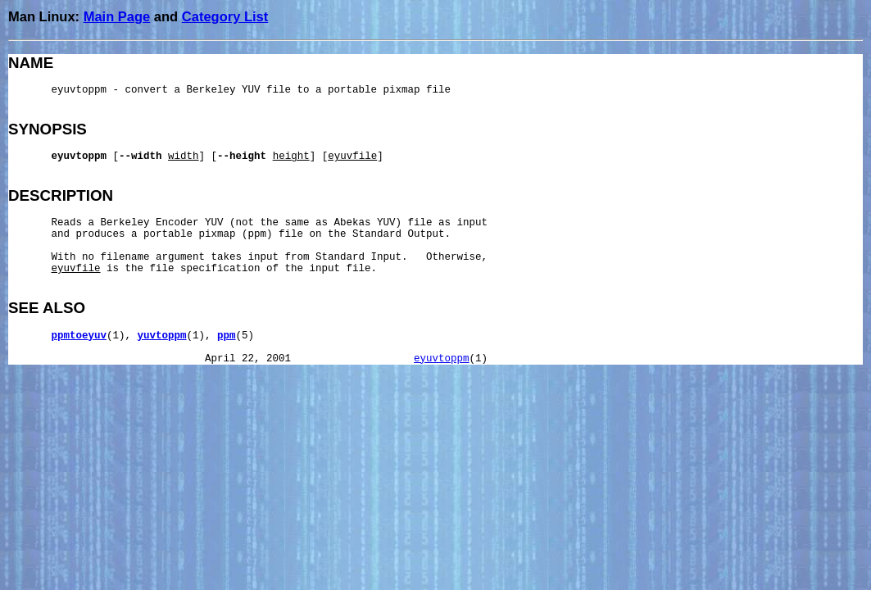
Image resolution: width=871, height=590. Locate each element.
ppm (226, 336)
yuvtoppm (162, 336)
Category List (225, 16)
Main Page (117, 16)
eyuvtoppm (442, 359)
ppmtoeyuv (79, 336)
